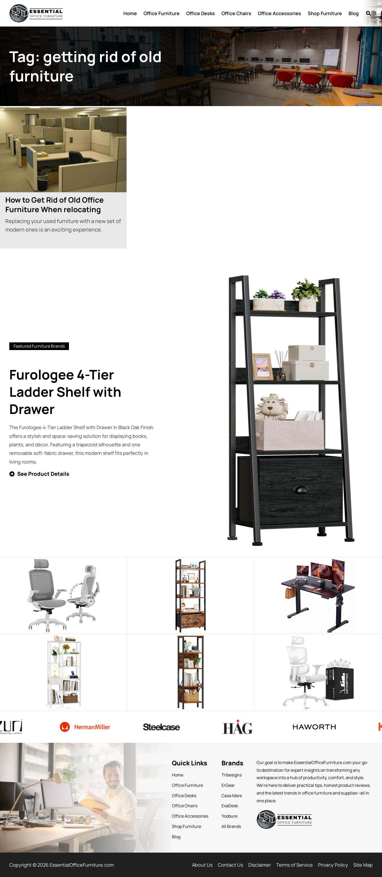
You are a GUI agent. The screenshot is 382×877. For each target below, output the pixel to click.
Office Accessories (279, 13)
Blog (354, 13)
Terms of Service (294, 865)
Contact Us (230, 865)
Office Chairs (236, 13)
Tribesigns (232, 775)
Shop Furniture (325, 13)
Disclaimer (259, 865)
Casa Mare (232, 796)
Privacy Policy (333, 865)
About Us (202, 865)
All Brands (231, 826)
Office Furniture (162, 13)
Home (130, 13)
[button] (368, 13)
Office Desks (200, 13)
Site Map (363, 865)
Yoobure (229, 816)
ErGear (228, 785)
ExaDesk (230, 806)
